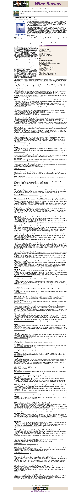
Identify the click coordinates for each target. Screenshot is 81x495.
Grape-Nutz (43, 492)
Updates (47, 8)
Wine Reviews (37, 8)
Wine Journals (42, 8)
